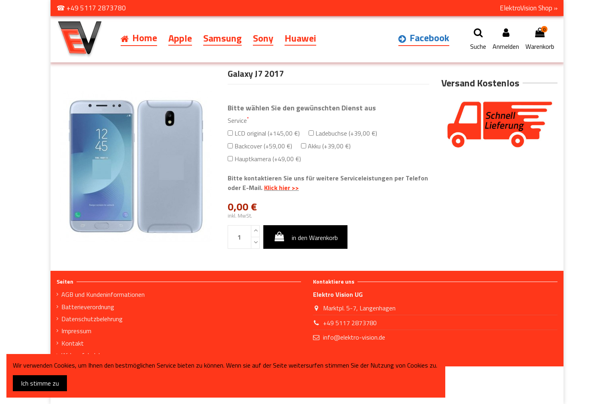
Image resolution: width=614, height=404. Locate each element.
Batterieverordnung (87, 307)
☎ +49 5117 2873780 (91, 8)
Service (238, 120)
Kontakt (72, 343)
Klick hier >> (281, 187)
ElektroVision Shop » (528, 8)
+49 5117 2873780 (350, 323)
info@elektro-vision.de (354, 337)
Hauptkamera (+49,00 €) (264, 159)
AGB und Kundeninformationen (103, 294)
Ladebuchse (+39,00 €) (343, 133)
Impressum (76, 331)
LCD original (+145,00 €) (264, 133)
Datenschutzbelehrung (92, 319)
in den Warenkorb (305, 237)
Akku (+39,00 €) (326, 146)
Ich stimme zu (40, 383)
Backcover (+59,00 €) (260, 146)
